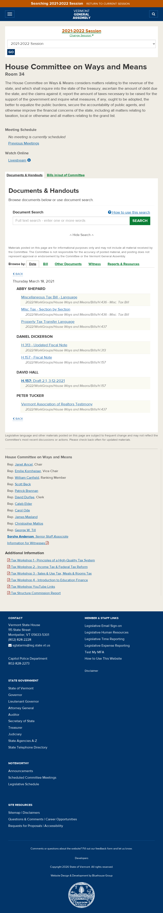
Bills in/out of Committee (66, 175)
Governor (15, 695)
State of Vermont (21, 688)
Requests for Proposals (25, 826)
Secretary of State (21, 721)
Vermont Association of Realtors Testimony (57, 404)
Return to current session (108, 4)
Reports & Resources (123, 264)
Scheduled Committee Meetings (32, 777)
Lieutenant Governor (23, 701)
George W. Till (25, 530)
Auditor (13, 715)
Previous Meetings (23, 143)
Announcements (20, 771)
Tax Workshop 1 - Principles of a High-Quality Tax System (51, 560)
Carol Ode (22, 510)
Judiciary (15, 734)
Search (140, 220)
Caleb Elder (23, 504)
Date (32, 264)
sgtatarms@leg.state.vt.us (29, 645)
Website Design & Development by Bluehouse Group (81, 875)
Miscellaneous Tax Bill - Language (49, 297)
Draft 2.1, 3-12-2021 (43, 380)
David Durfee (24, 497)
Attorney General (21, 708)
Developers (81, 858)
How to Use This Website (103, 658)
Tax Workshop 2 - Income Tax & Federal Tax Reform (47, 567)
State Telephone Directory (27, 747)
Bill (45, 264)
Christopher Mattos (29, 523)
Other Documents (68, 264)
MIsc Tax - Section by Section (45, 309)
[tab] (25, 175)
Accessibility (53, 826)
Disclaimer (91, 671)
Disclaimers (31, 813)
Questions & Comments (25, 819)
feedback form (104, 848)
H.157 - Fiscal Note (36, 357)
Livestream (17, 160)
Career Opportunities (61, 819)
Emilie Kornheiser (28, 471)
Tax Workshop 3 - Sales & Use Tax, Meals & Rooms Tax (49, 573)
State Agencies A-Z (22, 741)
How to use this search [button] (129, 212)
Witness (95, 264)
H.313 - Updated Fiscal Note (44, 345)
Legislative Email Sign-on (103, 626)
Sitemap (14, 813)
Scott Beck (23, 484)
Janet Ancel (24, 464)
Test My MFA (94, 652)
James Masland (26, 517)
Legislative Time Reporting (104, 639)
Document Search (81, 213)
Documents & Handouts (25, 175)
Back (18, 274)
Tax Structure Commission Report (34, 593)
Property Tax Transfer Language (47, 321)
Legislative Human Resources (106, 632)
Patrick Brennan (26, 491)
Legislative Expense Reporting (107, 645)
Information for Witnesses (28, 543)
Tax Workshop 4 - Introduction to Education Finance (47, 580)
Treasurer (15, 728)
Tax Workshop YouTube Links (31, 587)
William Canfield (27, 478)
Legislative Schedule (23, 784)
